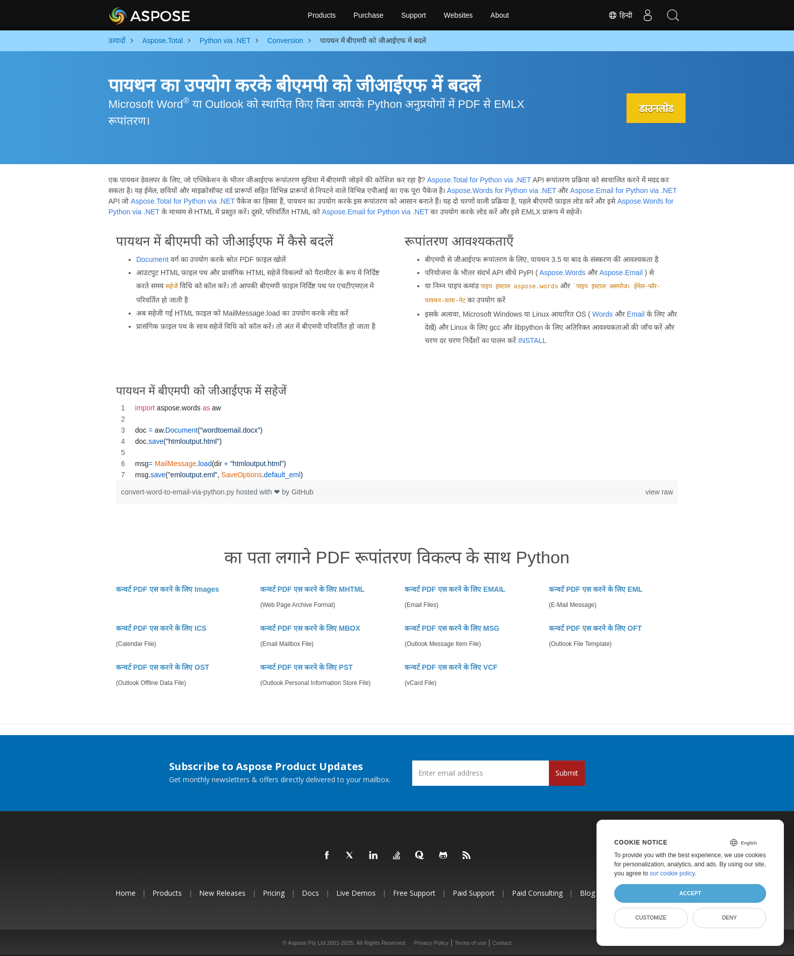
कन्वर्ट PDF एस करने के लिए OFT (595, 628)
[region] (397, 441)
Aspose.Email (621, 273)
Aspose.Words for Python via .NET (501, 190)
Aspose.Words (562, 273)
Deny (729, 917)
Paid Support (474, 893)
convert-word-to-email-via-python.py (178, 492)
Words (602, 314)
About (500, 15)
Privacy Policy (431, 943)
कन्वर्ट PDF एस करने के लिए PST (306, 667)
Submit (566, 773)
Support (413, 15)
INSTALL (532, 340)
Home (125, 893)
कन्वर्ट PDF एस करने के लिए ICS (161, 628)
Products (322, 15)
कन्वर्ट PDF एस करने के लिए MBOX (310, 628)
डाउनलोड (656, 108)
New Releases (222, 893)
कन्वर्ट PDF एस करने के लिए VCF (451, 667)
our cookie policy (672, 873)
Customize (651, 917)
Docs (310, 893)
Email (636, 314)
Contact (501, 943)
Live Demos (356, 893)
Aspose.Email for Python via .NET (623, 190)
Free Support (414, 893)
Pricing (274, 893)
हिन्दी (620, 15)
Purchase (368, 15)
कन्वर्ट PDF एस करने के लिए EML (596, 589)
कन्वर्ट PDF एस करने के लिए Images (167, 589)
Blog (587, 893)
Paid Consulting (537, 893)
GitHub (302, 492)
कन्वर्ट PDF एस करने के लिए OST (162, 667)
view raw (659, 492)
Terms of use (470, 943)
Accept (690, 893)
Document (152, 259)
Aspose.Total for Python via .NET (479, 180)
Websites (458, 15)
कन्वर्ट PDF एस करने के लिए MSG (452, 628)
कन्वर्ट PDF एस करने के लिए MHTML (312, 589)
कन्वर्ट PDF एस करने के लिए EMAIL (455, 589)
